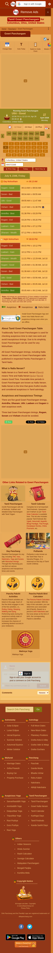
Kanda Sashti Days (39, 825)
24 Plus (38, 127)
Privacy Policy (25, 908)
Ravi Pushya (12, 820)
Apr (25, 133)
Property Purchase (15, 778)
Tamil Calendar (37, 811)
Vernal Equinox (13, 735)
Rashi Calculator (24, 854)
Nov (31, 138)
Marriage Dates (13, 763)
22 (34, 151)
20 (22, 151)
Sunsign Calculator (25, 858)
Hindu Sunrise (23, 849)
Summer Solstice (14, 740)
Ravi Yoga (11, 830)
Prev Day (11, 169)
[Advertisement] (26, 81)
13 (28, 147)
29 (31, 155)
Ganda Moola (37, 768)
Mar (20, 133)
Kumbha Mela (23, 873)
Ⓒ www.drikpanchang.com (25, 906)
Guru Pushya (12, 825)
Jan (9, 133)
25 (8, 155)
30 (37, 155)
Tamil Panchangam (39, 801)
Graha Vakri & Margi (40, 745)
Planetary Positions (39, 735)
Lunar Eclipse (13, 730)
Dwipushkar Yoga (14, 811)
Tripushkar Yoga (14, 816)
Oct (25, 138)
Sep (20, 138)
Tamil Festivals (37, 820)
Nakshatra (35, 782)
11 (17, 147)
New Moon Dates (38, 730)
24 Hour (28, 127)
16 (45, 147)
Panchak (35, 763)
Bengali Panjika (24, 868)
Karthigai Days (37, 816)
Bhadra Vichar (37, 773)
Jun (37, 133)
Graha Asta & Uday (39, 740)
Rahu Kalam (36, 778)
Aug (14, 138)
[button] (31, 4)
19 (17, 151)
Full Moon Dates (38, 726)
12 (22, 147)
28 (25, 155)
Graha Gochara (38, 749)
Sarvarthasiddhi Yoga (16, 801)
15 (39, 147)
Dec (37, 138)
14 (34, 147)
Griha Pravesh (13, 768)
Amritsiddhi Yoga (14, 806)
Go (37, 709)
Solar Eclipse (13, 726)
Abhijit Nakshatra (38, 787)
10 (11, 147)
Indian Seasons (24, 844)
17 (6, 151)
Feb (14, 133)
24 (45, 151)
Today (25, 169)
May (31, 133)
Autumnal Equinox (15, 745)
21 (28, 151)
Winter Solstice (13, 749)
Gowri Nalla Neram (39, 806)
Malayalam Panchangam (28, 863)
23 (39, 151)
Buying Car (12, 773)
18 (11, 151)
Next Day (40, 169)
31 (42, 155)
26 (14, 155)
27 (20, 155)
